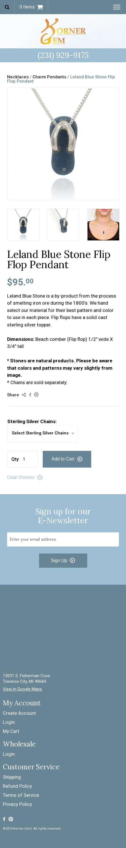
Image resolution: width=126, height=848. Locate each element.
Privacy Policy (17, 804)
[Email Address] (63, 539)
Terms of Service (21, 795)
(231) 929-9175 (63, 55)
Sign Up (59, 560)
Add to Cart (63, 459)
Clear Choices (21, 477)
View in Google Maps (22, 689)
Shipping (12, 777)
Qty (15, 459)
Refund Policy (17, 786)
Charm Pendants (49, 76)
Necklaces (18, 76)
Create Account (19, 713)
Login (9, 722)
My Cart (11, 731)
